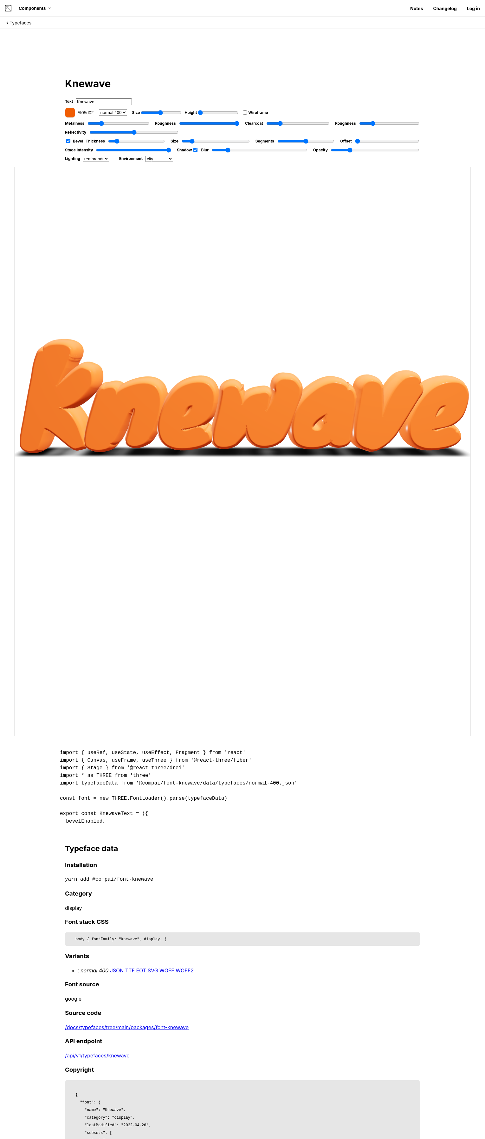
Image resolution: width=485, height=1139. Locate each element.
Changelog (444, 8)
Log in (473, 8)
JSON (117, 970)
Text (98, 101)
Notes (416, 8)
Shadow (187, 150)
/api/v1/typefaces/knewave (97, 1055)
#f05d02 (79, 113)
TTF (130, 970)
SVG (153, 970)
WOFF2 (185, 970)
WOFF (166, 970)
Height (212, 112)
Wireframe (255, 112)
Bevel (74, 141)
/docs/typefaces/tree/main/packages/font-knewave (127, 1027)
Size (157, 112)
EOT (141, 970)
